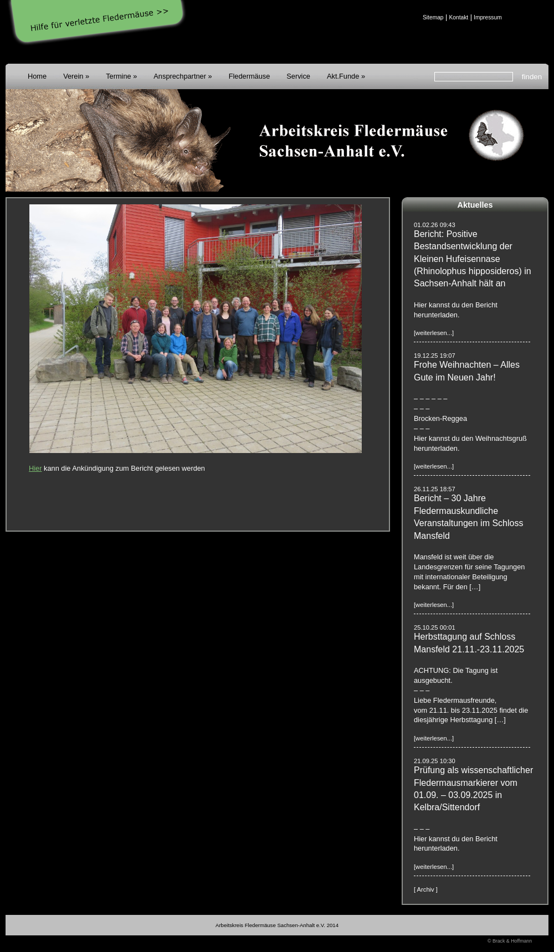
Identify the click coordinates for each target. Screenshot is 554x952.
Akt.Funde (343, 76)
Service (298, 76)
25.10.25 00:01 (434, 627)
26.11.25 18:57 (434, 489)
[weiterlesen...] (434, 333)
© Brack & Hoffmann (510, 941)
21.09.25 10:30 (434, 761)
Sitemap (433, 17)
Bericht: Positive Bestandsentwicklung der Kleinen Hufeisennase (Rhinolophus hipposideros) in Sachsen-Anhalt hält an (472, 259)
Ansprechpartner (179, 76)
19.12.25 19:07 (434, 355)
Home (37, 76)
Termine (118, 76)
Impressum (488, 17)
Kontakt (458, 17)
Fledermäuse (249, 76)
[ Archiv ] (426, 889)
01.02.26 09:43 (434, 225)
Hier (35, 468)
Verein (73, 76)
